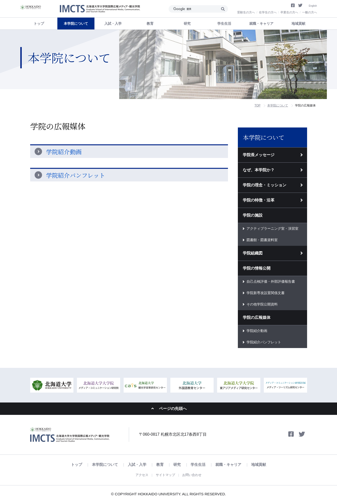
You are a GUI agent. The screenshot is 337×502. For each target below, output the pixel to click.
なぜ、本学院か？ (258, 170)
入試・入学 (141, 465)
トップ (39, 23)
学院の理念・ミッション (264, 185)
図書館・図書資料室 (262, 240)
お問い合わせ (193, 475)
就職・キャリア (221, 465)
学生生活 (194, 465)
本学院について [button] (76, 23)
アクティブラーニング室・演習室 (272, 228)
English (312, 5)
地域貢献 (248, 465)
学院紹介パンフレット (75, 175)
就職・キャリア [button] (261, 23)
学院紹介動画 (64, 151)
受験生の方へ (246, 12)
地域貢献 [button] (298, 23)
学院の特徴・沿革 (258, 200)
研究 (175, 465)
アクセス (140, 475)
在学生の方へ (268, 12)
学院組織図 (253, 253)
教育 (161, 465)
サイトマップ (165, 475)
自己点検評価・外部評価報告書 (271, 281)
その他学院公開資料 (262, 304)
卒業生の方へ (289, 12)
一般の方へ (309, 12)
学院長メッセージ (258, 155)
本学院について (277, 105)
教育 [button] (150, 23)
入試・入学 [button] (113, 23)
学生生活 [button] (224, 23)
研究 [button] (187, 23)
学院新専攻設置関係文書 (266, 293)
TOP (257, 105)
